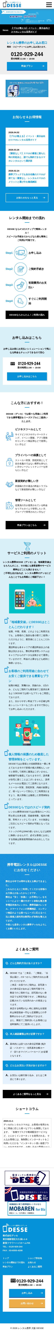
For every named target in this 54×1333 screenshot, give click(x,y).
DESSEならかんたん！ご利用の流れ (27, 315)
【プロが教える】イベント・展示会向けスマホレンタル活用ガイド (30, 30)
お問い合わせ (27, 1303)
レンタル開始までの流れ (14, 1262)
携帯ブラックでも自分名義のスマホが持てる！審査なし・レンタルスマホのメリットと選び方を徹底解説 (26, 178)
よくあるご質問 (35, 1266)
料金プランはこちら (27, 525)
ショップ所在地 (35, 1258)
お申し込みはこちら (27, 376)
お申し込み (27, 1293)
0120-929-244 (27, 54)
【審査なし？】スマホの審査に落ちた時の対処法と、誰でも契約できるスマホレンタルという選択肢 (26, 157)
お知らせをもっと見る (27, 197)
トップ (6, 1258)
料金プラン (27, 66)
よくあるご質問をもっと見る (27, 1094)
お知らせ (32, 1262)
